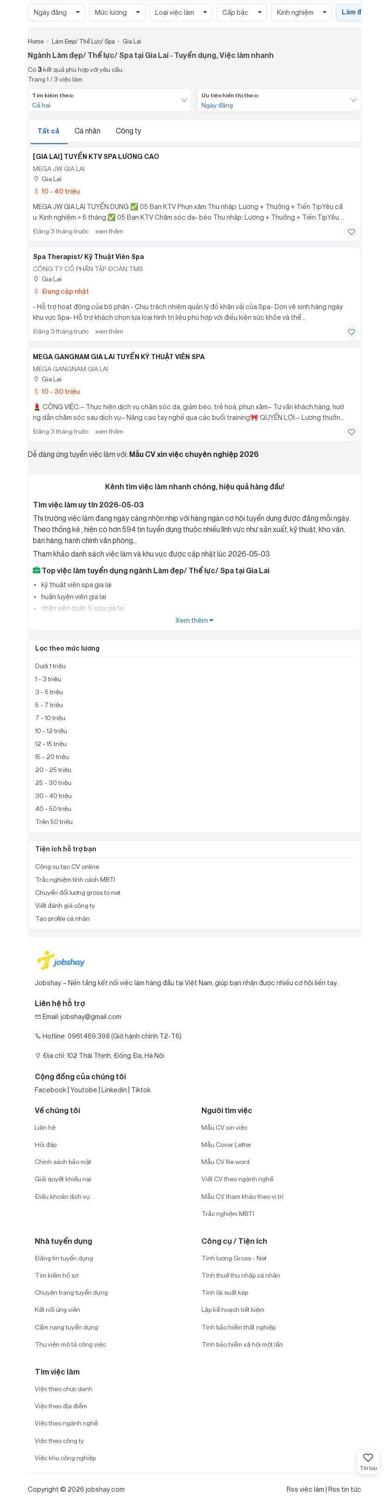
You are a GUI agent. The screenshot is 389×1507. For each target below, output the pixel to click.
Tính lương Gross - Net (234, 1258)
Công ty (128, 130)
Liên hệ (45, 1127)
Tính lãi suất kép (224, 1292)
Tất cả (49, 131)
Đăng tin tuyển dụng (64, 1258)
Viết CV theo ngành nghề (237, 1179)
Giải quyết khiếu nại (63, 1179)
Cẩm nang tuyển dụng (66, 1327)
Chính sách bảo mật (63, 1161)
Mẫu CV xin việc (224, 1127)
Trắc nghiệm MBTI (227, 1213)
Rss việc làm (305, 1489)
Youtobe (83, 1090)
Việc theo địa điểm (61, 1406)
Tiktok (141, 1090)
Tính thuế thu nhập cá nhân (240, 1275)
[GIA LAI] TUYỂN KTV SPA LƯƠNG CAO (96, 157)
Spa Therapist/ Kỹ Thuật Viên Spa (88, 257)
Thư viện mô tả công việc (70, 1344)
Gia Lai (47, 179)
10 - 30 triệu (56, 391)
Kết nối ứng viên (57, 1309)
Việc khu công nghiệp (65, 1458)
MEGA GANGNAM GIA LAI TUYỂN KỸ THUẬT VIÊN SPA (119, 357)
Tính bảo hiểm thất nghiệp (238, 1327)
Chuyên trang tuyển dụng (71, 1292)
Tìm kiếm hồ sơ (56, 1275)
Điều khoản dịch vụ (62, 1196)
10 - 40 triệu (56, 191)
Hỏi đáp (45, 1144)
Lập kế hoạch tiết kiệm (232, 1309)
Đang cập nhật (61, 291)
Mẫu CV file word (225, 1161)
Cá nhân (88, 130)
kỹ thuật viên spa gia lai (76, 584)
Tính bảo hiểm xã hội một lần (242, 1344)
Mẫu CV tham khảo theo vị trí (242, 1196)
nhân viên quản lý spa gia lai (82, 608)
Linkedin (114, 1090)
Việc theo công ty (59, 1440)
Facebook (50, 1090)
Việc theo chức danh (64, 1388)
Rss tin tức (344, 1489)
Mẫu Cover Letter (226, 1144)
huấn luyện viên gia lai (73, 597)
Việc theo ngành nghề (66, 1423)
